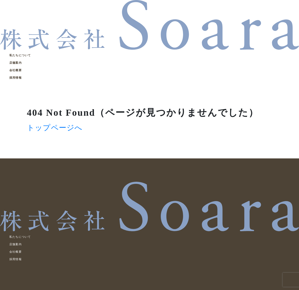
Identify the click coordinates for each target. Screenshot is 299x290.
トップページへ (54, 127)
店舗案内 (15, 62)
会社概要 (15, 70)
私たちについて (20, 55)
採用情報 (15, 77)
